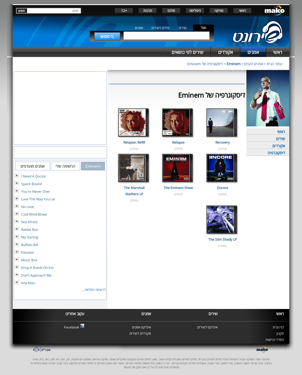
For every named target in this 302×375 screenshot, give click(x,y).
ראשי (242, 10)
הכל (203, 27)
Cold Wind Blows (34, 214)
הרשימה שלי (65, 166)
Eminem (233, 63)
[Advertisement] (177, 268)
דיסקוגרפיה (276, 152)
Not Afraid (29, 222)
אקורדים (278, 145)
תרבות (147, 10)
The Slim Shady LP (222, 239)
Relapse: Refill (134, 142)
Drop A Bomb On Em (37, 267)
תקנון (280, 333)
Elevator (27, 252)
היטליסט (195, 10)
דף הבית (278, 327)
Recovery (222, 142)
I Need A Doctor (33, 176)
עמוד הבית (274, 63)
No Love (27, 206)
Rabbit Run (29, 229)
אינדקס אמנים (141, 327)
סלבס (171, 10)
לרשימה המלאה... (94, 289)
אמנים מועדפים (33, 166)
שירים (183, 27)
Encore (222, 187)
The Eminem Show (178, 187)
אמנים (139, 27)
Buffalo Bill (29, 244)
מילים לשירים (160, 27)
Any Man (28, 282)
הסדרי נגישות (275, 339)
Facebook (71, 327)
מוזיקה (219, 10)
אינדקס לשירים (207, 327)
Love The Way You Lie (38, 199)
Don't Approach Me (36, 275)
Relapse (178, 142)
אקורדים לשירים (140, 333)
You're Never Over (35, 191)
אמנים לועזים (253, 63)
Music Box (29, 260)
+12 (124, 10)
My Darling (29, 237)
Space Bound (31, 183)
